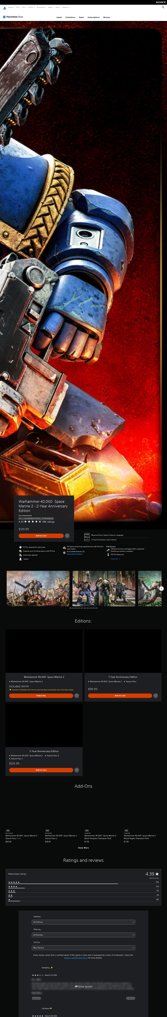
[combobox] (83, 919)
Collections (70, 15)
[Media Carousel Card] (38, 586)
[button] (74, 551)
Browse (106, 15)
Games (10, 7)
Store (57, 7)
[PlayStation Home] (4, 7)
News (50, 7)
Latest (59, 15)
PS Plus (30, 7)
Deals (81, 15)
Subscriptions (94, 15)
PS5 (17, 7)
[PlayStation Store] (13, 14)
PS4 (23, 7)
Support (65, 7)
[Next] (161, 586)
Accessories (40, 7)
